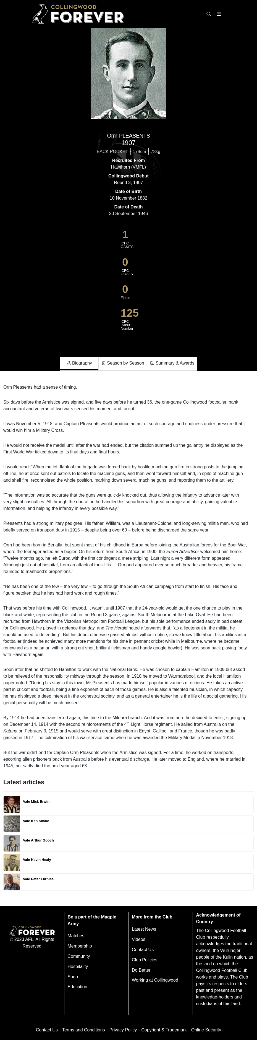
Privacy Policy (123, 1030)
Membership (80, 946)
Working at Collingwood (155, 980)
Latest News (144, 929)
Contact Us (143, 949)
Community (79, 956)
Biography (79, 363)
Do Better (141, 970)
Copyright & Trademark (164, 1030)
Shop (73, 976)
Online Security (206, 1030)
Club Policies (144, 960)
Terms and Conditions (83, 1030)
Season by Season (122, 363)
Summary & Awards (172, 363)
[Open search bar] (208, 14)
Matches (76, 935)
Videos (138, 939)
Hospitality (78, 966)
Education (77, 986)
